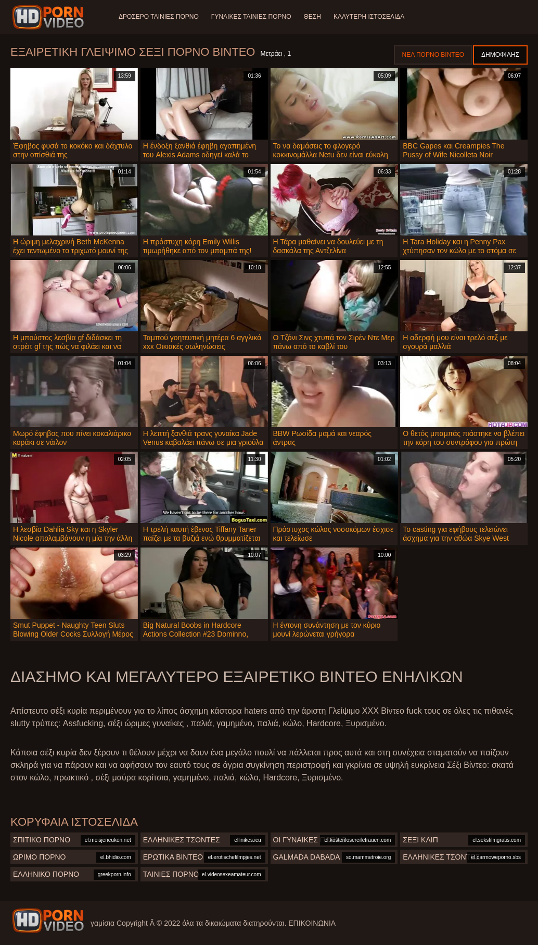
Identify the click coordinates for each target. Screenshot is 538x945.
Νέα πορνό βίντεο (433, 54)
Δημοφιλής (500, 54)
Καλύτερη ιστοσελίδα (369, 16)
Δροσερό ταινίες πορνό (159, 16)
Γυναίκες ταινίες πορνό (251, 16)
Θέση (312, 16)
